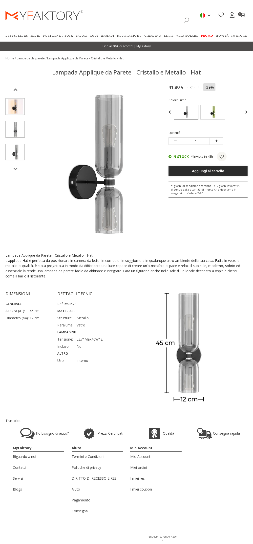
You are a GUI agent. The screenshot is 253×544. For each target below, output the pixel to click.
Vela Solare (187, 35)
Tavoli (81, 35)
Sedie (35, 35)
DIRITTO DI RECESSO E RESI (95, 478)
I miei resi (138, 478)
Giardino (152, 35)
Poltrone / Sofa (58, 35)
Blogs (17, 489)
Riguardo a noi (24, 456)
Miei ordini (138, 467)
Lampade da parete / (32, 58)
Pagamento (81, 500)
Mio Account (140, 456)
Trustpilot (13, 420)
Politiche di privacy (86, 467)
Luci (94, 35)
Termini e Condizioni (88, 456)
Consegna (80, 511)
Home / (10, 58)
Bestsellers (16, 35)
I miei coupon (141, 489)
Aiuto (76, 489)
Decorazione (129, 35)
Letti (168, 35)
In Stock (239, 35)
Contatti (19, 467)
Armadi (107, 35)
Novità (222, 35)
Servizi (18, 478)
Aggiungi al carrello (208, 171)
